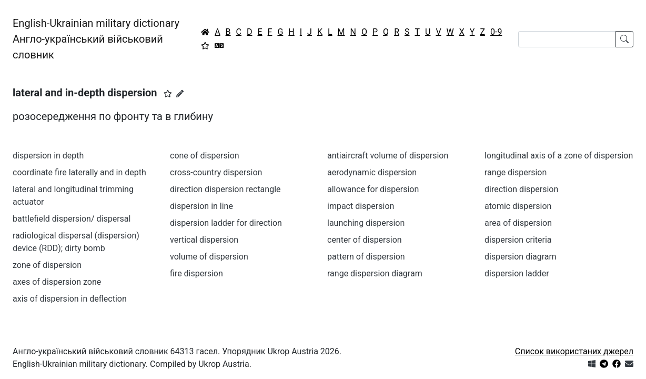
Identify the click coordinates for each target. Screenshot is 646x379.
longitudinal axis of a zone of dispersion (558, 156)
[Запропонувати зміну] (180, 93)
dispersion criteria (518, 240)
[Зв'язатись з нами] (629, 364)
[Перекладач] (219, 46)
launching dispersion (366, 223)
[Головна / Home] (205, 32)
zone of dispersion (47, 265)
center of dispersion (364, 240)
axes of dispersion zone (57, 282)
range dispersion (515, 172)
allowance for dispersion (373, 189)
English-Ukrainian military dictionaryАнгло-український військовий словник (96, 39)
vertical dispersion (204, 240)
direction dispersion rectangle (225, 189)
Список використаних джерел (574, 351)
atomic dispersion (517, 206)
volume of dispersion (209, 257)
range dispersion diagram (374, 273)
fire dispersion (196, 273)
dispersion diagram (520, 257)
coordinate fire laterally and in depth (79, 172)
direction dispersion (521, 189)
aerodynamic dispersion (372, 172)
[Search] (567, 39)
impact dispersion (360, 206)
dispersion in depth (48, 156)
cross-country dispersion (216, 172)
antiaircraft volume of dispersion (387, 156)
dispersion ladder (516, 273)
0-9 (496, 32)
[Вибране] (205, 46)
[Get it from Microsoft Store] (591, 364)
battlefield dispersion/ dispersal (71, 219)
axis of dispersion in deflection (70, 299)
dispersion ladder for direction (226, 223)
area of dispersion (518, 223)
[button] (168, 93)
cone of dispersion (204, 156)
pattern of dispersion (366, 257)
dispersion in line (201, 206)
